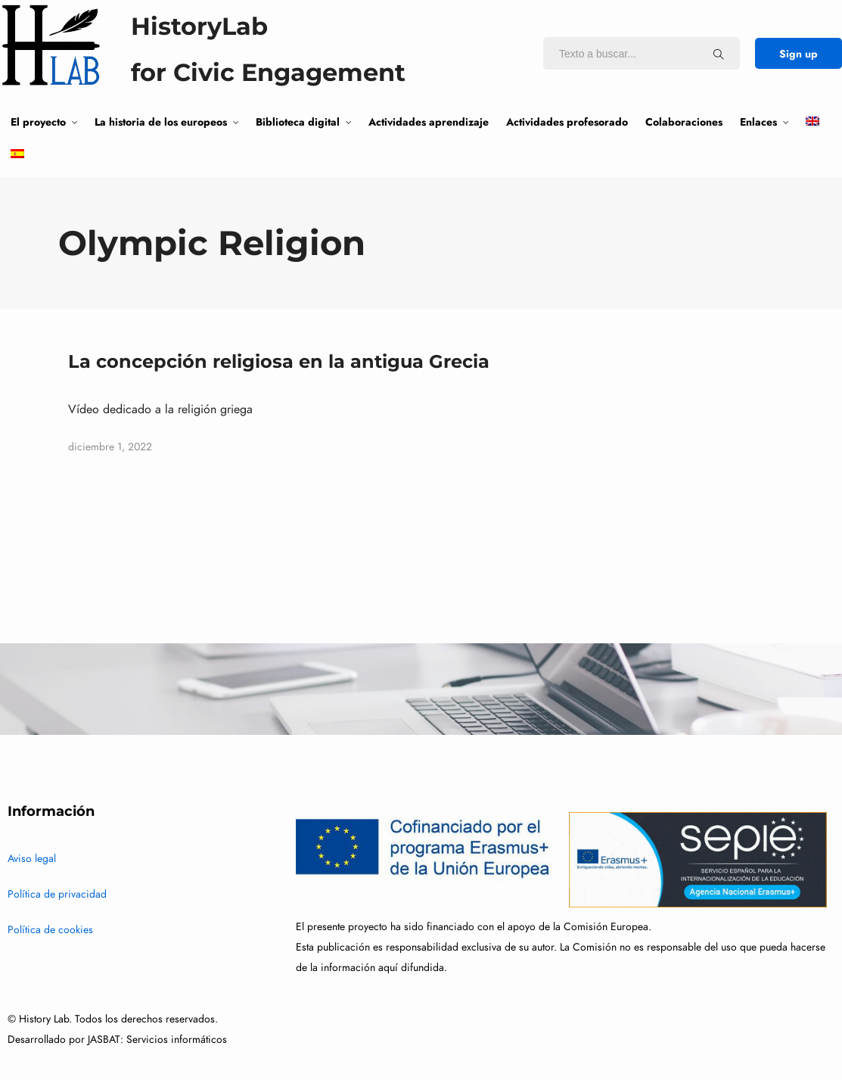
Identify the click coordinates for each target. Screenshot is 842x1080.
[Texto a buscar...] (718, 54)
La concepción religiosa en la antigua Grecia (278, 361)
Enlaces (758, 121)
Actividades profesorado (567, 121)
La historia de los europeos (161, 121)
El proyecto (38, 121)
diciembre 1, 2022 (110, 447)
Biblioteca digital (298, 121)
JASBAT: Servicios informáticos (157, 1039)
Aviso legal (32, 858)
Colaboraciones (683, 121)
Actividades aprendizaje (428, 121)
